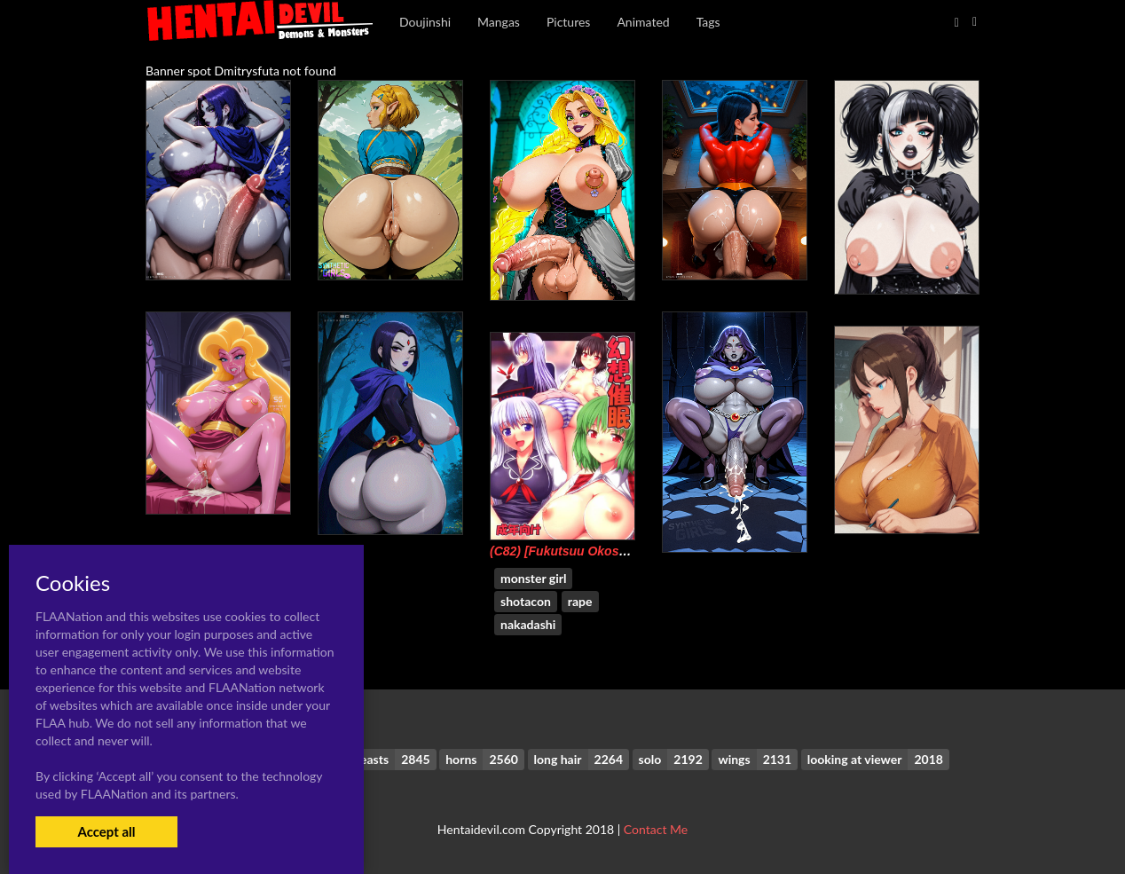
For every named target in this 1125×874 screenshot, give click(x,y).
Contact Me (656, 829)
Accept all (106, 831)
